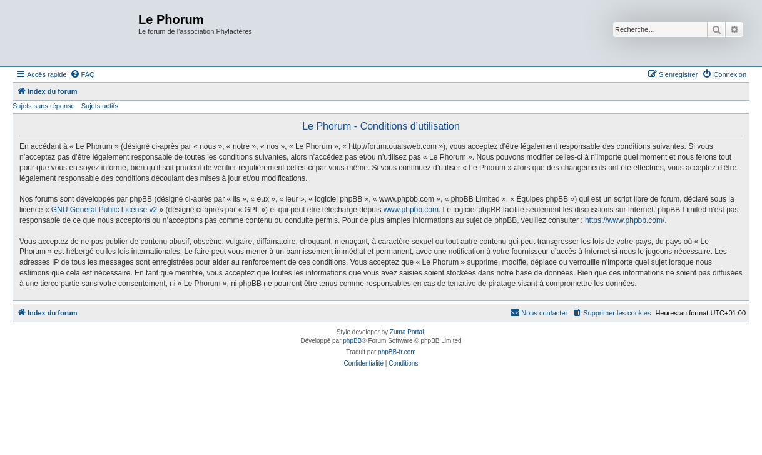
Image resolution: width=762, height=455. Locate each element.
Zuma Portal (407, 332)
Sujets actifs (99, 106)
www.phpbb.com (411, 209)
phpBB (352, 340)
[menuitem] (82, 74)
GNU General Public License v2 (104, 209)
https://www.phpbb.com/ (624, 220)
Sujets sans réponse (44, 106)
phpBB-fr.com (397, 352)
